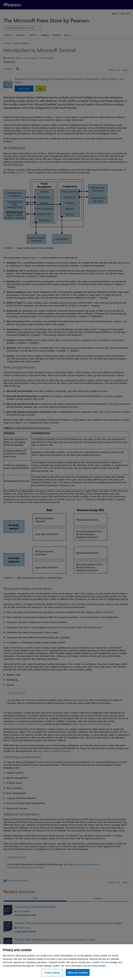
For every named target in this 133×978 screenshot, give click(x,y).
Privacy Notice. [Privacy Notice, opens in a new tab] (98, 968)
